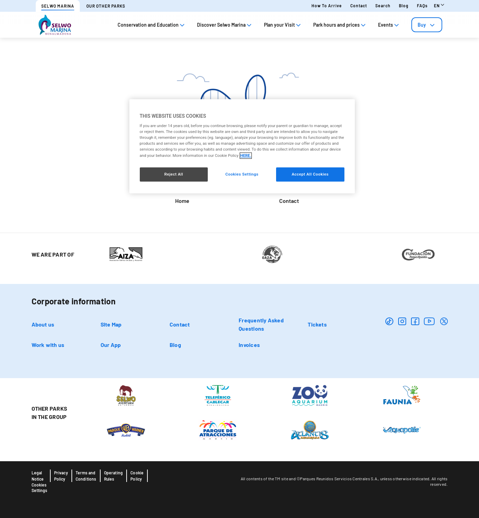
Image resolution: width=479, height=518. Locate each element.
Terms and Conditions (86, 475)
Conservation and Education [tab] (152, 25)
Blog (404, 5)
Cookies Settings (39, 487)
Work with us (48, 344)
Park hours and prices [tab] (340, 25)
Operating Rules (113, 475)
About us (43, 324)
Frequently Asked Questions (261, 324)
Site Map (111, 324)
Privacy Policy (61, 475)
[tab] (427, 25)
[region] (242, 146)
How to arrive (326, 5)
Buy (427, 25)
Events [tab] (389, 25)
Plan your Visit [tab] (283, 25)
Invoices (249, 344)
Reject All (173, 174)
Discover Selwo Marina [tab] (225, 25)
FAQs (422, 5)
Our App (111, 344)
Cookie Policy (137, 475)
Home (182, 200)
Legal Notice (38, 475)
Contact (358, 5)
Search (383, 5)
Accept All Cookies (310, 174)
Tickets (317, 324)
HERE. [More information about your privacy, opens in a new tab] (245, 155)
